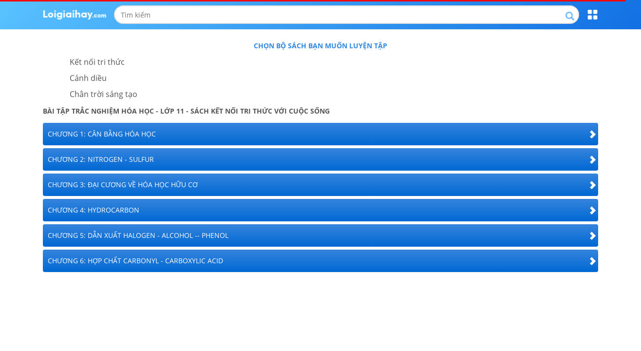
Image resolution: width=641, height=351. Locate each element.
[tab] (320, 134)
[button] (320, 134)
